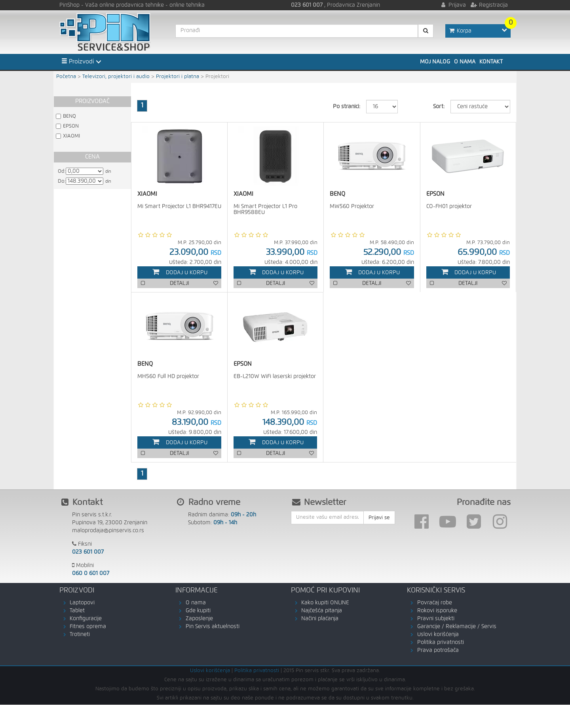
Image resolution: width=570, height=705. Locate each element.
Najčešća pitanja (321, 611)
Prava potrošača (438, 650)
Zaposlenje (199, 619)
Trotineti (80, 635)
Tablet (77, 611)
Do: (62, 181)
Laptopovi (82, 603)
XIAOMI (71, 136)
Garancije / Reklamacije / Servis (456, 627)
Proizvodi (77, 61)
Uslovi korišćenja (438, 635)
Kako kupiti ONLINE (325, 603)
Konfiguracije (86, 619)
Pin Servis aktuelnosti (212, 627)
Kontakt (491, 62)
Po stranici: (346, 106)
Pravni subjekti (435, 619)
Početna (66, 76)
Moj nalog (435, 62)
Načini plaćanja (319, 619)
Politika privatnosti (440, 643)
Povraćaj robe (434, 603)
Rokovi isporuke (437, 611)
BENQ (69, 116)
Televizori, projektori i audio (116, 76)
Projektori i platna (177, 76)
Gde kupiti (198, 611)
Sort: (439, 106)
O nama (464, 62)
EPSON (71, 126)
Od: (62, 171)
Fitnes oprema (88, 627)
